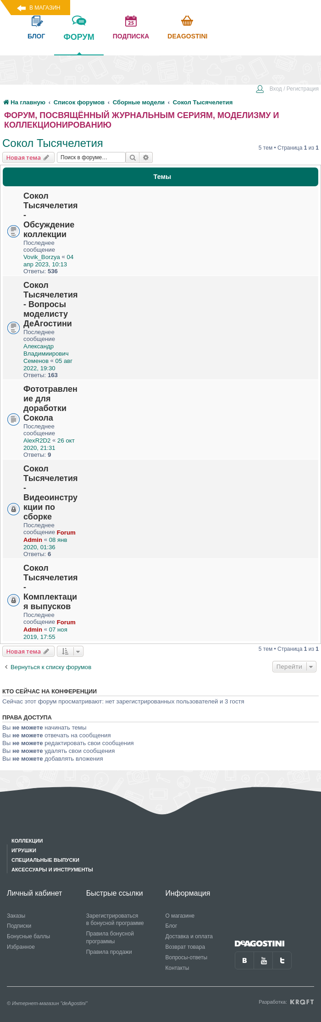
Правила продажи (109, 952)
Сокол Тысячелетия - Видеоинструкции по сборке (50, 492)
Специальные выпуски (45, 860)
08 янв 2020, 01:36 (45, 543)
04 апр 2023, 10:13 (48, 261)
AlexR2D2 (36, 440)
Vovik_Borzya (41, 257)
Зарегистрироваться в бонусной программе (115, 920)
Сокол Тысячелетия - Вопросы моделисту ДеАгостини (50, 304)
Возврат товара (185, 947)
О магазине (179, 916)
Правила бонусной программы (110, 937)
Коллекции (27, 841)
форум (78, 43)
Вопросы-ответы (186, 957)
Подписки (19, 926)
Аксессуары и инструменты (52, 869)
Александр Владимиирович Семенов (46, 353)
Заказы (16, 916)
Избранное (21, 947)
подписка (131, 36)
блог (36, 36)
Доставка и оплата (189, 936)
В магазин (44, 8)
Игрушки (23, 850)
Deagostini (187, 36)
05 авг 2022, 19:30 (47, 364)
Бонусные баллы (28, 936)
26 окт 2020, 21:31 (49, 444)
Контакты (177, 968)
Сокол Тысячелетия (52, 143)
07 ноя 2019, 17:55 (45, 633)
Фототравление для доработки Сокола (50, 403)
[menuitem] (287, 90)
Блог (171, 926)
